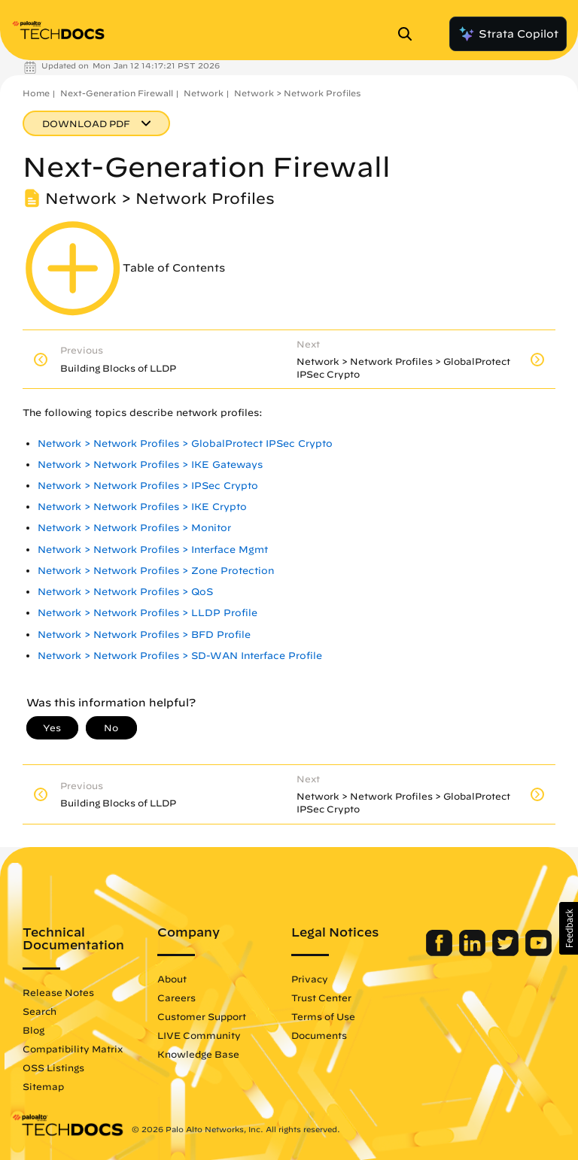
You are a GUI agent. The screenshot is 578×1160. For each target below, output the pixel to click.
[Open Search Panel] (409, 34)
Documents (319, 1035)
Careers (176, 997)
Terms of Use (323, 1016)
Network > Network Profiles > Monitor (134, 527)
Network (204, 93)
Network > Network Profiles (297, 93)
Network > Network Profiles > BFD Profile (144, 634)
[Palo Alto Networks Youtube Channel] (538, 952)
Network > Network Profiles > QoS (125, 591)
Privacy (309, 978)
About (172, 978)
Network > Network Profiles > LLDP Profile (147, 612)
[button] (568, 928)
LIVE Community (199, 1035)
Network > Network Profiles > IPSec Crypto (148, 485)
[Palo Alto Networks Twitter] (507, 952)
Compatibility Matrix (73, 1048)
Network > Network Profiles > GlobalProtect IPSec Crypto (185, 443)
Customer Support (201, 1016)
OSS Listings (53, 1067)
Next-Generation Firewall (116, 93)
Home (36, 93)
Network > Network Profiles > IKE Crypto (142, 506)
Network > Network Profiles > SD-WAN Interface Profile (180, 655)
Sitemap (43, 1086)
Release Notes (58, 992)
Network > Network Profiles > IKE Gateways (150, 464)
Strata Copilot (508, 34)
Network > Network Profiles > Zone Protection (156, 570)
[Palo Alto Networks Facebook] (440, 952)
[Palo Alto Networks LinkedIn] (473, 952)
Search (39, 1011)
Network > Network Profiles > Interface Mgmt (153, 549)
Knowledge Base (198, 1054)
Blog (33, 1030)
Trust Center (321, 997)
